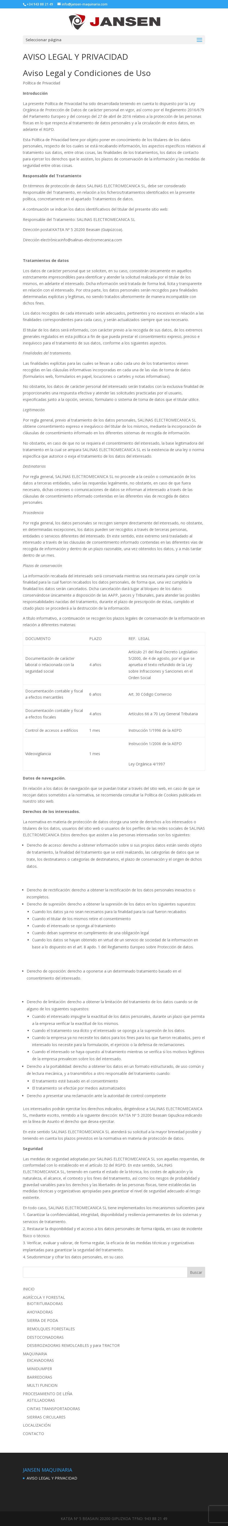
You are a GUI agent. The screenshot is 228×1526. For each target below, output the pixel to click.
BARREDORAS (39, 1377)
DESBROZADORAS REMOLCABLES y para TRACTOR (73, 1345)
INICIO (29, 1288)
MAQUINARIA (35, 1353)
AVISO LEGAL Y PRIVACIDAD (52, 1478)
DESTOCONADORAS (45, 1337)
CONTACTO (33, 1433)
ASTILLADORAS (41, 1400)
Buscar (196, 1272)
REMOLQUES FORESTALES (51, 1328)
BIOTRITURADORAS (45, 1303)
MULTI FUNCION (42, 1385)
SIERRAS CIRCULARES (46, 1417)
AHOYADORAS (40, 1312)
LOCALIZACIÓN (37, 1425)
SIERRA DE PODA (42, 1320)
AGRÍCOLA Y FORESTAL (44, 1297)
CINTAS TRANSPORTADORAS (53, 1408)
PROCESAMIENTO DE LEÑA (47, 1393)
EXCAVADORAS (40, 1360)
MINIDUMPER (39, 1368)
